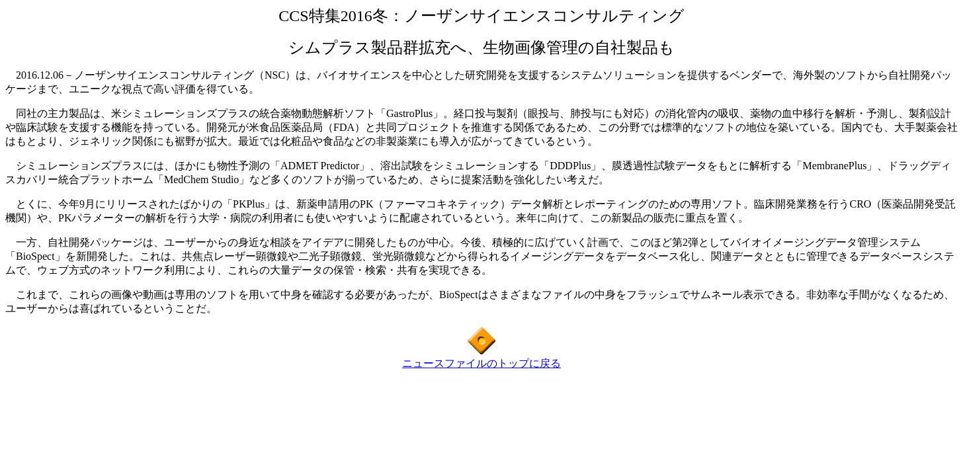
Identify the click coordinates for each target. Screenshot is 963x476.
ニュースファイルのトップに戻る (481, 363)
